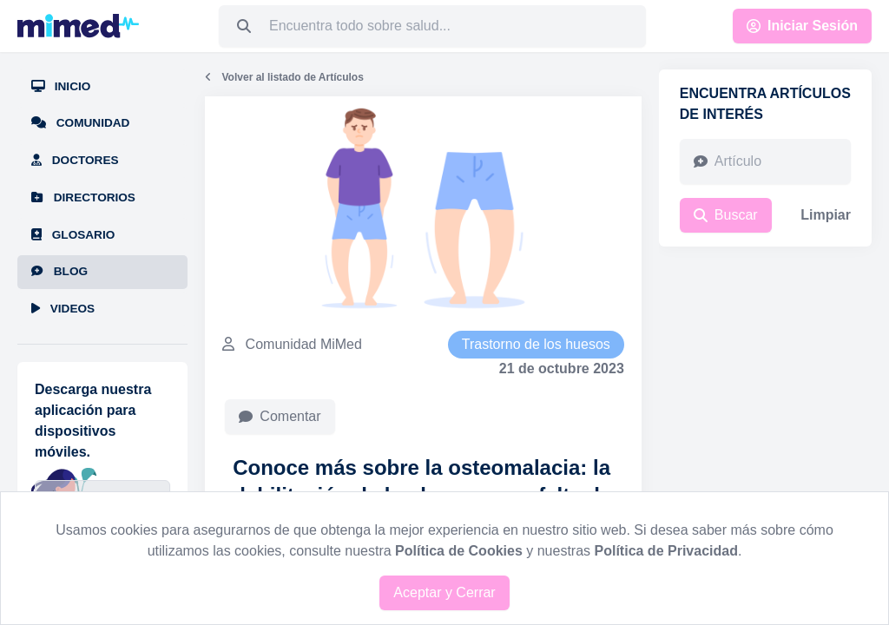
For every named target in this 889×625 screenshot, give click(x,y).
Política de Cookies (459, 550)
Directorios (83, 197)
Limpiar (825, 214)
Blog (59, 271)
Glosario (73, 234)
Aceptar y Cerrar (444, 592)
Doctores (75, 160)
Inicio (60, 86)
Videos (63, 308)
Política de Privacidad (666, 550)
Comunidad (80, 122)
